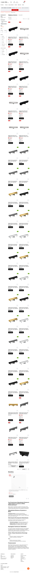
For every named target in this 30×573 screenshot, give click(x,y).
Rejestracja (12, 556)
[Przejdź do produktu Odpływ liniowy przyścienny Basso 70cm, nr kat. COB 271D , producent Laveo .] (24, 320)
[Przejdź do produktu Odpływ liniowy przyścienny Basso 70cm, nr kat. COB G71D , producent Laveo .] (13, 320)
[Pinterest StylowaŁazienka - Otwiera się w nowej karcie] (28, 4)
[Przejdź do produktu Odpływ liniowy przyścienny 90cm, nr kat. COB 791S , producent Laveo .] (24, 173)
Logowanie (12, 555)
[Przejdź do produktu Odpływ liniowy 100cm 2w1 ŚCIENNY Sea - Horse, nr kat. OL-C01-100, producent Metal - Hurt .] (24, 28)
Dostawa (22, 556)
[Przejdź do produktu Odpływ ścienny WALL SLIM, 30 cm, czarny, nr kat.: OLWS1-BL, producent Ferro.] (24, 453)
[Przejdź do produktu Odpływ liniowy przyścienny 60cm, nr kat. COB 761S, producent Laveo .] (24, 152)
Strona (23, 18)
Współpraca (22, 561)
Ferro (2, 39)
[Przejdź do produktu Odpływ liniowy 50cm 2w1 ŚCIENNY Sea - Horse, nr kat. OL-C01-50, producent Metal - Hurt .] (24, 53)
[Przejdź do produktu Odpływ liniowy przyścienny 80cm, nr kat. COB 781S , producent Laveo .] (13, 173)
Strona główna (2, 12)
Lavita (3, 42)
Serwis (21, 560)
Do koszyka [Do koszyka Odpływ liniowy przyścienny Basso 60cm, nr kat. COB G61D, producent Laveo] (10, 311)
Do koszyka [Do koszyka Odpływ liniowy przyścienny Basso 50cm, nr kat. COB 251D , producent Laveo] (21, 248)
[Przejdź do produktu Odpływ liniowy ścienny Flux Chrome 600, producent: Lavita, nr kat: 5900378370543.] (24, 404)
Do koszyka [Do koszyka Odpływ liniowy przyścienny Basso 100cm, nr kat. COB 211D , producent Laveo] (10, 248)
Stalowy (3, 51)
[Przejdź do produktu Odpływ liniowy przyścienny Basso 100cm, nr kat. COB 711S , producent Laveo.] (13, 215)
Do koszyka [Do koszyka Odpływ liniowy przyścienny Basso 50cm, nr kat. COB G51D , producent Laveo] (21, 269)
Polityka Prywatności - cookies (5, 566)
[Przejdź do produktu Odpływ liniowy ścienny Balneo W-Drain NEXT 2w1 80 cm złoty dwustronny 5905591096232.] (13, 404)
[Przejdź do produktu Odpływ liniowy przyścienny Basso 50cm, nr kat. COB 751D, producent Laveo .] (13, 257)
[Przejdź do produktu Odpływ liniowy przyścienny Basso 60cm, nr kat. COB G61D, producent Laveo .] (13, 299)
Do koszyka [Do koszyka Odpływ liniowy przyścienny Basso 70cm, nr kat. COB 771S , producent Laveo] (10, 353)
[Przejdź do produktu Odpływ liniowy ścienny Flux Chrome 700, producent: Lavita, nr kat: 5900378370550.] (13, 429)
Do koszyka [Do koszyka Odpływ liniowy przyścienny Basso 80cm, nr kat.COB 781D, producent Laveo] (10, 374)
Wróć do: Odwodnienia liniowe (4, 21)
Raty (21, 559)
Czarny (3, 49)
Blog (1, 555)
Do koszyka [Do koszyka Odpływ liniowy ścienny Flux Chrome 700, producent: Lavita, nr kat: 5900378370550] (10, 444)
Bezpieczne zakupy (23, 555)
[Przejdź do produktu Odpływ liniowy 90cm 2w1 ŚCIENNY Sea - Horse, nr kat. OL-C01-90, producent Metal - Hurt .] (24, 127)
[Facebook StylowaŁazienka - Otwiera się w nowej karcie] (27, 4)
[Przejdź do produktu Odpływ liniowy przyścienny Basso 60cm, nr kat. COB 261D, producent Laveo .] (24, 278)
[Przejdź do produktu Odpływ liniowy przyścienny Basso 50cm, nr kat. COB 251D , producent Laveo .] (24, 236)
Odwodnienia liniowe (7, 12)
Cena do (5, 30)
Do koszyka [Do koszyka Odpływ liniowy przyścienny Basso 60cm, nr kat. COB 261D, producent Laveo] (21, 290)
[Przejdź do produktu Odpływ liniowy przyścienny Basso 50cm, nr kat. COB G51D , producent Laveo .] (24, 257)
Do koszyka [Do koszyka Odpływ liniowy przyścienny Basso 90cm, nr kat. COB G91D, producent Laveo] (21, 395)
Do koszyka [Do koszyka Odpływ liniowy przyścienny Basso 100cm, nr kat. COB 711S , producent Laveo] (10, 227)
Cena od (2, 30)
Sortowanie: (9, 17)
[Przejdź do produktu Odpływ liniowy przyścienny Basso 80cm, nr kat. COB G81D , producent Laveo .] (13, 194)
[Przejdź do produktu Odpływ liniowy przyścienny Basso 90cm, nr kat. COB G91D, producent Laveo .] (24, 383)
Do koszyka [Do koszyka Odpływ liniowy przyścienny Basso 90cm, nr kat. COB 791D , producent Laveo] (10, 395)
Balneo (3, 36)
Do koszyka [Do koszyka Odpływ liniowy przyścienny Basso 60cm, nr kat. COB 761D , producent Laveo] (10, 290)
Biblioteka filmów (3, 556)
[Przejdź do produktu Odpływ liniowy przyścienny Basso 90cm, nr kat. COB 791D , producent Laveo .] (13, 383)
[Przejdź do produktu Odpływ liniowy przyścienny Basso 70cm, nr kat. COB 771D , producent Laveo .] (24, 299)
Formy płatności (23, 557)
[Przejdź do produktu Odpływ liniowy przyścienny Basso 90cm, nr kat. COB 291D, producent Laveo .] (24, 362)
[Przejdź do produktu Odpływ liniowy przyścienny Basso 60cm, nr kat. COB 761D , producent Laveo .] (13, 278)
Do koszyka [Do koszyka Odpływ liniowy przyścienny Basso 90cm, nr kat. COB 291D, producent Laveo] (21, 374)
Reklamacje (12, 557)
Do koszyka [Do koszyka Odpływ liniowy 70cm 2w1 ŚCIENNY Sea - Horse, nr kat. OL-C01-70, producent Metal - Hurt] (10, 118)
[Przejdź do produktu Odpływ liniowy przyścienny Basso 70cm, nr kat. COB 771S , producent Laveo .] (13, 341)
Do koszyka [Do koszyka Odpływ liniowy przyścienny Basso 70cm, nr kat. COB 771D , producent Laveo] (21, 311)
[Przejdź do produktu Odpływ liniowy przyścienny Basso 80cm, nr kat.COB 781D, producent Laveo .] (13, 362)
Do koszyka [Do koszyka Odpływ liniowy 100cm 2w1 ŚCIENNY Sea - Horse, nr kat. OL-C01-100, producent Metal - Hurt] (21, 44)
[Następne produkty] (24, 469)
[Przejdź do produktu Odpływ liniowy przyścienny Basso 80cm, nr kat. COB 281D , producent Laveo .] (24, 341)
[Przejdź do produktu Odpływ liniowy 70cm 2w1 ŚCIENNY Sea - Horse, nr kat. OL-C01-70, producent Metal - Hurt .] (13, 102)
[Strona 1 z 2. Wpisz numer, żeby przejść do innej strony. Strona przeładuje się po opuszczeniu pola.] (25, 18)
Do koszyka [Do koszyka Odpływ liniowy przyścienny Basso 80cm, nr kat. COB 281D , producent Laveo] (21, 353)
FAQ (1, 557)
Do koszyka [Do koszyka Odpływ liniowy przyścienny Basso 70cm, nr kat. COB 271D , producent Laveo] (21, 332)
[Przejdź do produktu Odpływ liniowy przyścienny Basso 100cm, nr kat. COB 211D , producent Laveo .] (13, 236)
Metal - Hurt (3, 44)
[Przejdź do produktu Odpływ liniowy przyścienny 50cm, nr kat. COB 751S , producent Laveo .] (13, 152)
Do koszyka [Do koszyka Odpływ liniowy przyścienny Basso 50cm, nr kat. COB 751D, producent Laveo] (10, 269)
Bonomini (3, 37)
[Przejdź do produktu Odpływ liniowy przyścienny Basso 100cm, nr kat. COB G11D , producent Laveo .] (24, 215)
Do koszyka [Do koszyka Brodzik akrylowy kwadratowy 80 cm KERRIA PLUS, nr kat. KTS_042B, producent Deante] (11, 496)
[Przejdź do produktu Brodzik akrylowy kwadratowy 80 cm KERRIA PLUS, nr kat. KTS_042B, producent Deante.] (19, 481)
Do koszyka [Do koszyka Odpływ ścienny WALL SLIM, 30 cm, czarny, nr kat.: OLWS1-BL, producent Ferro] (21, 466)
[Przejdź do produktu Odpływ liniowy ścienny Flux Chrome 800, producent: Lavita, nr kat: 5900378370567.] (24, 429)
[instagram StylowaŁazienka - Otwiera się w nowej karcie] (25, 4)
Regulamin (2, 569)
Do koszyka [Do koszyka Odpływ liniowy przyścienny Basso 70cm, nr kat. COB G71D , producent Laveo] (10, 332)
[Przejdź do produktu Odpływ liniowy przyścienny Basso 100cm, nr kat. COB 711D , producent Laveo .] (24, 194)
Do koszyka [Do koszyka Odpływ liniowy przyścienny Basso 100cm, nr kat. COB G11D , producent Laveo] (21, 227)
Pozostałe (3, 54)
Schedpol (3, 45)
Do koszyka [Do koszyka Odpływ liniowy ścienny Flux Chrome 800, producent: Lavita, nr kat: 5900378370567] (21, 444)
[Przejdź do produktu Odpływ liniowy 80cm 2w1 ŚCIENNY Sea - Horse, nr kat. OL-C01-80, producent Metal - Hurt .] (13, 127)
